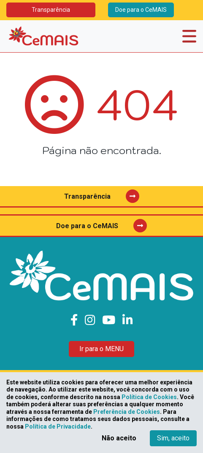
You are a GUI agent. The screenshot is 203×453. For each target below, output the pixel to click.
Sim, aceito (173, 438)
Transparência (51, 9)
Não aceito (119, 438)
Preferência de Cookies (126, 411)
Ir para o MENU (101, 349)
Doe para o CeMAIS (141, 9)
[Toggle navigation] (189, 36)
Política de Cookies (149, 397)
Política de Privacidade (58, 426)
